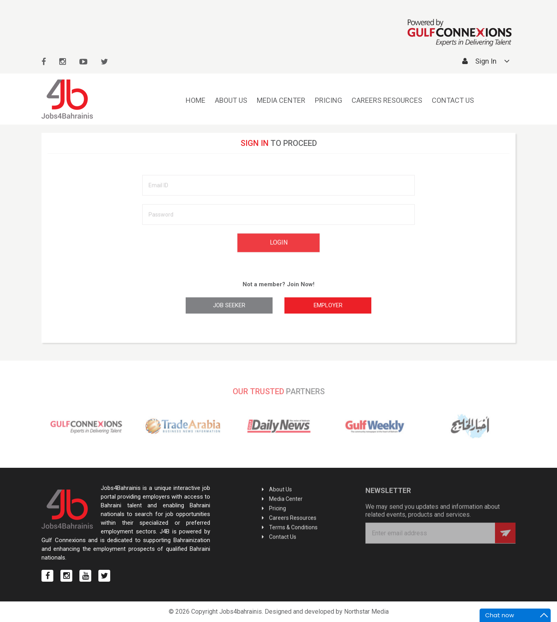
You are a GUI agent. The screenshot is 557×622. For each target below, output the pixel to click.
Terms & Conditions (293, 528)
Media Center (281, 100)
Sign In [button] (486, 61)
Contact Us (453, 100)
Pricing (328, 100)
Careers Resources (387, 100)
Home (195, 100)
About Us (231, 100)
